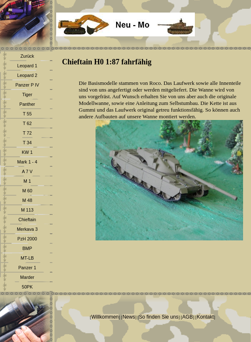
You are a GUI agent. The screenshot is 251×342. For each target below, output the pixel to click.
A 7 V (27, 171)
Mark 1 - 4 (27, 161)
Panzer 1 (27, 267)
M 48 (27, 200)
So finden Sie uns (159, 317)
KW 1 (27, 152)
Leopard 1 (27, 65)
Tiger (27, 94)
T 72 (27, 132)
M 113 (27, 209)
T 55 (27, 113)
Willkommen (105, 317)
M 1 (27, 181)
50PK (27, 286)
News (128, 317)
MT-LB (27, 257)
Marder (27, 277)
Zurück (27, 56)
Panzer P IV (27, 84)
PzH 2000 (27, 238)
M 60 (27, 190)
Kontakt (205, 317)
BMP (27, 248)
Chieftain (27, 219)
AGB (187, 317)
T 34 (27, 142)
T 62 (27, 123)
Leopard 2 (27, 75)
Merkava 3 (27, 229)
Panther (27, 104)
